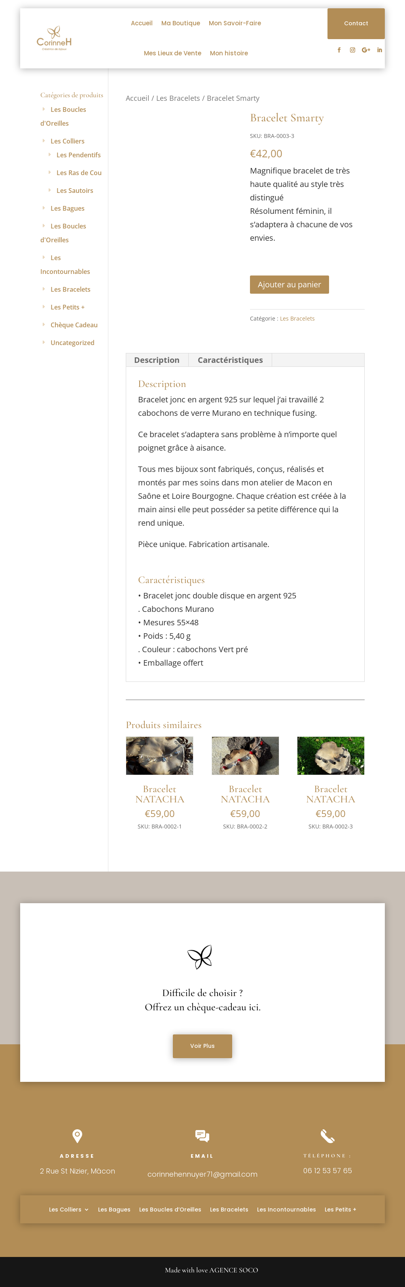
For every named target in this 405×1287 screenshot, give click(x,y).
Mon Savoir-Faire (235, 23)
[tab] (157, 360)
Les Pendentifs (79, 155)
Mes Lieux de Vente (172, 53)
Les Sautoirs (75, 190)
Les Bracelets (178, 98)
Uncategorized (73, 342)
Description (157, 360)
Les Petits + (68, 307)
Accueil (142, 23)
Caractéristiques (230, 360)
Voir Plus (202, 1046)
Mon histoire (229, 53)
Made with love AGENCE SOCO (211, 1270)
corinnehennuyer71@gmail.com (202, 1174)
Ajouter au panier (289, 284)
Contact (356, 23)
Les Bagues (68, 208)
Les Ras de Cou (79, 172)
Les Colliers (68, 141)
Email (202, 1156)
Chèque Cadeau (74, 325)
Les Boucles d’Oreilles (170, 1209)
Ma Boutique (180, 23)
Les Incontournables (286, 1209)
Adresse (77, 1156)
